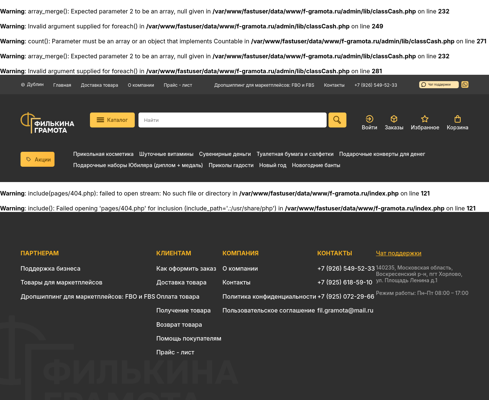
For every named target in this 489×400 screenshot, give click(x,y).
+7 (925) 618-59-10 (345, 282)
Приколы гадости (231, 165)
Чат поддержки (436, 84)
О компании (141, 85)
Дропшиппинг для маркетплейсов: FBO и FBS (264, 85)
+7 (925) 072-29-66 (345, 296)
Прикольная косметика (103, 154)
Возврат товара (179, 324)
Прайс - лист (178, 85)
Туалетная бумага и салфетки (294, 154)
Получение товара (183, 310)
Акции (38, 159)
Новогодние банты (316, 165)
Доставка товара (99, 85)
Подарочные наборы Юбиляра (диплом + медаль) (138, 165)
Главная (62, 85)
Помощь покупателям (188, 338)
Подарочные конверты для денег (382, 154)
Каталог (112, 120)
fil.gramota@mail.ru (345, 310)
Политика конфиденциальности (269, 296)
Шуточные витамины (166, 154)
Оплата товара (178, 296)
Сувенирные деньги (225, 154)
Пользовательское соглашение (268, 310)
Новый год (272, 165)
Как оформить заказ (186, 268)
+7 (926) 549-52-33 (375, 85)
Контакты (334, 85)
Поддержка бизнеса (51, 268)
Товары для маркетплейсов (61, 282)
